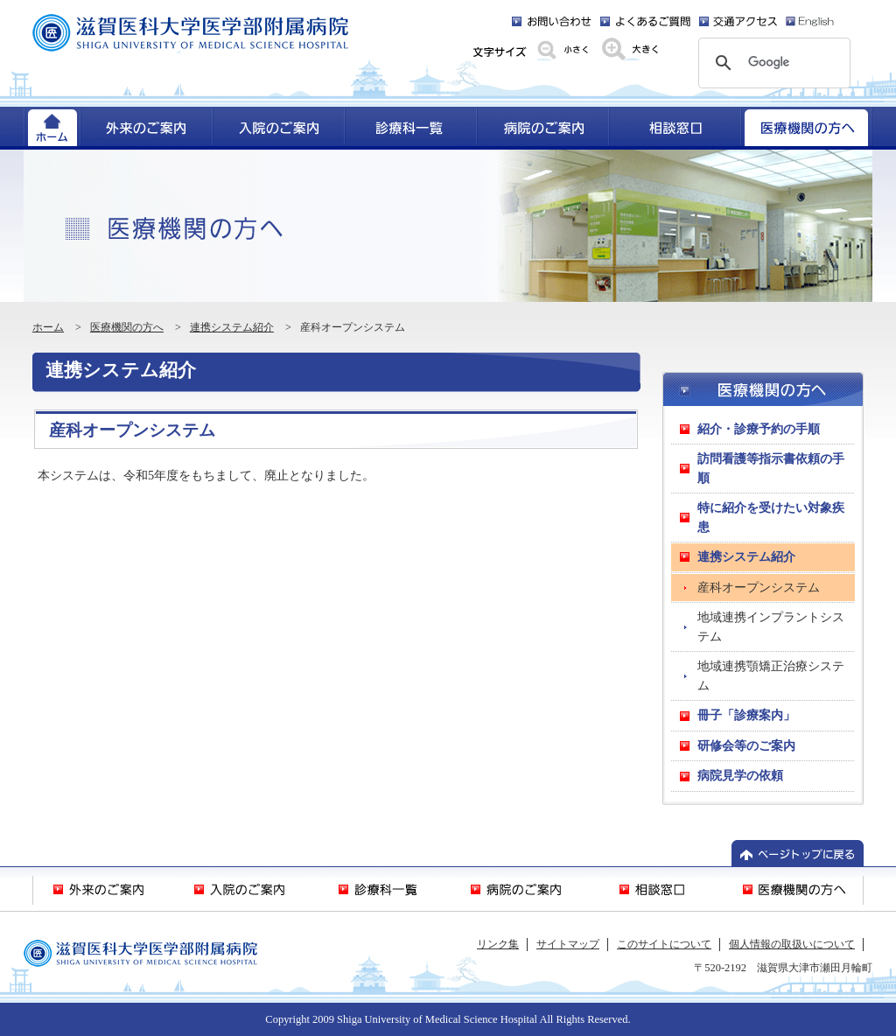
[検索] (771, 63)
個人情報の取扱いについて (792, 944)
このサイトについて (664, 944)
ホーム (48, 327)
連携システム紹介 (232, 327)
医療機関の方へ (127, 327)
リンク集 (498, 944)
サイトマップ (567, 944)
